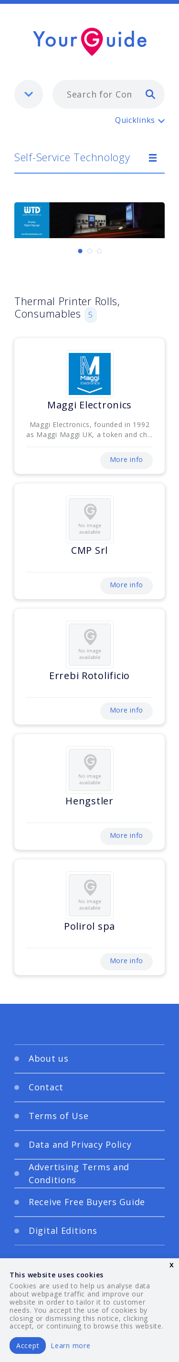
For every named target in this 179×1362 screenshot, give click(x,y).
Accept (27, 1345)
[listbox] (28, 94)
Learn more (70, 1345)
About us (49, 1058)
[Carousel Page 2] (89, 251)
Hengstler (89, 800)
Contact (46, 1087)
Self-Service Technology (72, 157)
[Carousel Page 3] (99, 251)
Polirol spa (89, 926)
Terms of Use (59, 1115)
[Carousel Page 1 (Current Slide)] (80, 251)
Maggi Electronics (89, 404)
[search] (150, 94)
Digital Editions (63, 1230)
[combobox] (109, 94)
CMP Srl (89, 550)
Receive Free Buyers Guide (87, 1202)
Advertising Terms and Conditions (79, 1173)
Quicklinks (135, 120)
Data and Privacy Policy (80, 1144)
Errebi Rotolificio (89, 675)
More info (126, 459)
